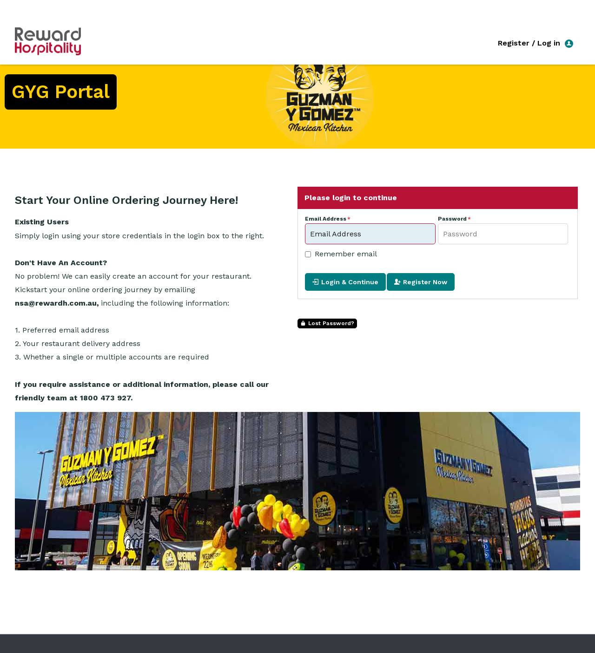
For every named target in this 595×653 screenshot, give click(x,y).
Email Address (325, 219)
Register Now (425, 282)
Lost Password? (331, 323)
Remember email (346, 253)
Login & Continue (349, 282)
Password (452, 219)
